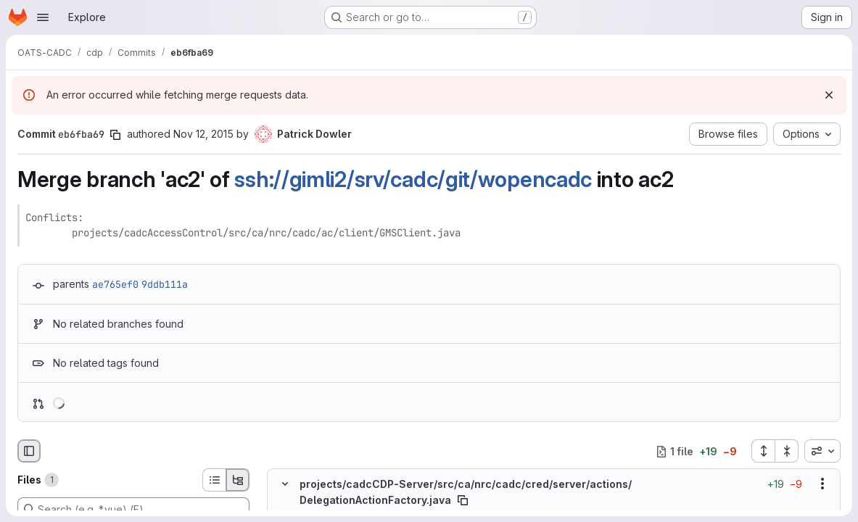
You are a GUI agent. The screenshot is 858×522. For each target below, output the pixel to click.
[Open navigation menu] (42, 17)
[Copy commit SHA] (115, 135)
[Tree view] (237, 480)
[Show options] (822, 483)
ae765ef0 (115, 284)
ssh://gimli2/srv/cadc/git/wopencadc (413, 179)
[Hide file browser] (29, 451)
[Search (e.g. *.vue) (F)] (133, 509)
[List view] (214, 480)
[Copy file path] (462, 500)
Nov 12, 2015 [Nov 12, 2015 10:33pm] (203, 134)
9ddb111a (164, 284)
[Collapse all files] (787, 451)
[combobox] (822, 451)
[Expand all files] (763, 451)
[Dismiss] (829, 95)
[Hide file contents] (285, 483)
